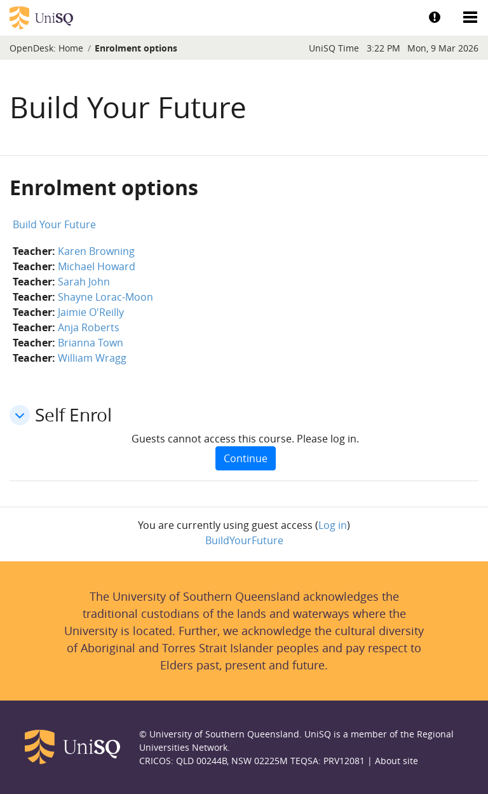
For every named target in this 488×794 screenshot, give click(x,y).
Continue (246, 458)
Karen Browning (96, 251)
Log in (332, 525)
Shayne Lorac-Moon (105, 297)
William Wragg (92, 358)
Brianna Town (90, 343)
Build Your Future (54, 224)
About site (396, 761)
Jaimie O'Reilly (91, 312)
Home (70, 48)
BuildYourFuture (244, 540)
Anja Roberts (88, 327)
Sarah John (84, 282)
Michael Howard (96, 266)
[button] (20, 415)
